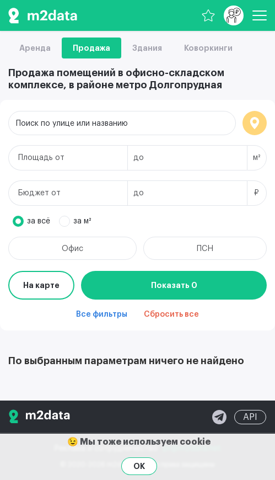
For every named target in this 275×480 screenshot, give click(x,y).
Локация (255, 123)
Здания (147, 48)
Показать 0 (174, 285)
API (250, 417)
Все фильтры (101, 314)
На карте (41, 285)
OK (139, 466)
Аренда (35, 48)
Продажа (91, 48)
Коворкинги (208, 48)
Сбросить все (171, 314)
